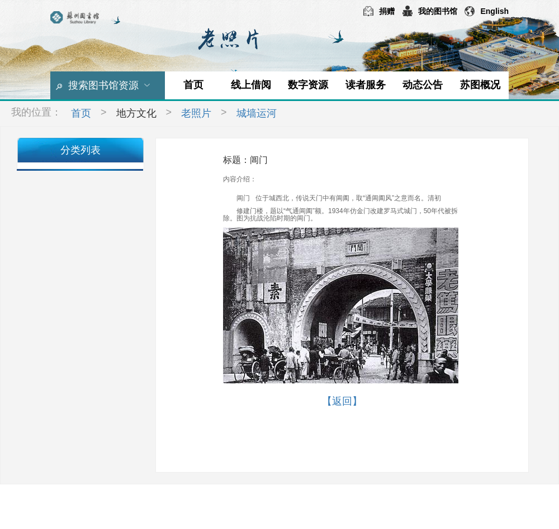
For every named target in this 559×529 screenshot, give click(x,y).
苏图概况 (480, 84)
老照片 (196, 113)
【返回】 (342, 401)
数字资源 (308, 84)
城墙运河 (256, 113)
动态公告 (422, 84)
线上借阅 (251, 84)
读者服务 (365, 84)
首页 (193, 84)
